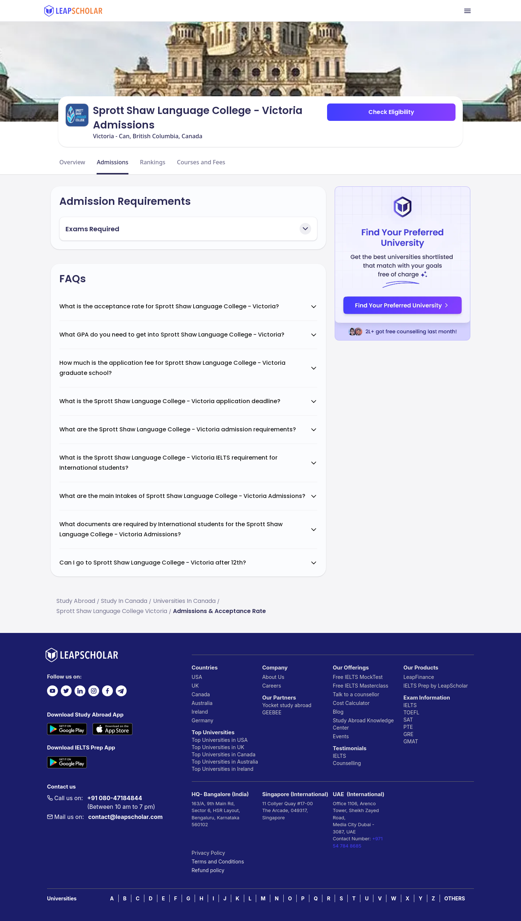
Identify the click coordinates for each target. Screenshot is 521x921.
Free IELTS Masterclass (360, 686)
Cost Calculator (351, 703)
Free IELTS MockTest (358, 677)
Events (341, 736)
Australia (202, 703)
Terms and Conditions (218, 861)
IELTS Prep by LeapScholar (435, 686)
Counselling (347, 763)
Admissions (112, 162)
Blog (338, 712)
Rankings (152, 162)
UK (195, 686)
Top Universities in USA (220, 740)
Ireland (200, 712)
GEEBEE (271, 712)
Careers (271, 686)
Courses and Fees (201, 162)
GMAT (410, 741)
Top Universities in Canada (223, 754)
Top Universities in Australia (225, 762)
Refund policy (208, 870)
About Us (273, 677)
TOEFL (411, 712)
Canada (201, 694)
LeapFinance (418, 677)
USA (197, 677)
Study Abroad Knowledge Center (363, 724)
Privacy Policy (208, 853)
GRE (408, 734)
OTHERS (454, 898)
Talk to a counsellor (356, 694)
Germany (202, 720)
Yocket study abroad (287, 705)
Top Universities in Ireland (223, 769)
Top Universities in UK (218, 747)
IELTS (339, 756)
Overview (72, 162)
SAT (408, 720)
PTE (408, 727)
